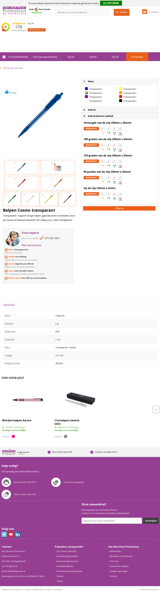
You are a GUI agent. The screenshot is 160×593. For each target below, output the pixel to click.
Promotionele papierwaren (69, 571)
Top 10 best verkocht (66, 551)
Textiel (93, 56)
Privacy (28, 589)
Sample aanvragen (119, 571)
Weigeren (127, 3)
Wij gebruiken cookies (42, 589)
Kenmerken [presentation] (9, 304)
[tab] (9, 304)
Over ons (114, 561)
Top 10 (115, 56)
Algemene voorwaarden (12, 589)
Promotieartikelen (18, 56)
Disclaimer (58, 589)
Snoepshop (137, 56)
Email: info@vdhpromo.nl (13, 571)
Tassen (70, 56)
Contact (113, 576)
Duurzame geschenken (45, 56)
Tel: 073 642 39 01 (10, 566)
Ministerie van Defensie (121, 556)
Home (4, 56)
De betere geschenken (67, 556)
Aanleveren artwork (119, 566)
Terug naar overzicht (13, 68)
